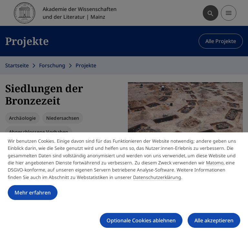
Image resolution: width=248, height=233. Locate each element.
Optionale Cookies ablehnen (141, 220)
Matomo (214, 163)
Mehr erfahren (33, 192)
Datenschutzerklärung (157, 177)
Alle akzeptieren (213, 220)
